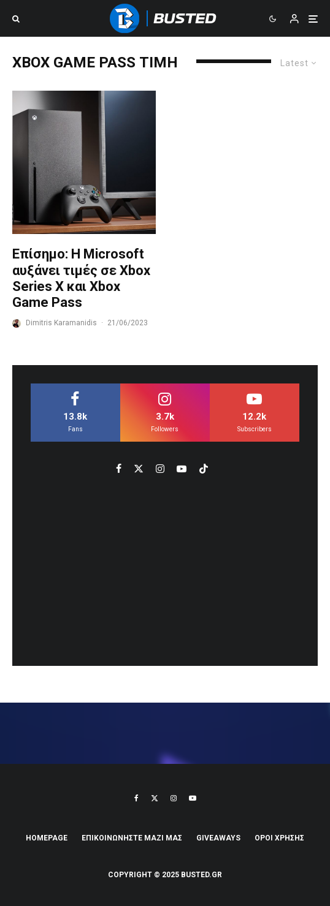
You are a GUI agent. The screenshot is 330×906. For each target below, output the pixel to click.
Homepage (46, 838)
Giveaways (218, 838)
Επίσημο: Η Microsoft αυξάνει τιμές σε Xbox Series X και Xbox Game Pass (81, 278)
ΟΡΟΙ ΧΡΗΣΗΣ (279, 838)
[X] (154, 798)
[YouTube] (192, 798)
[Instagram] (173, 798)
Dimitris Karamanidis (61, 323)
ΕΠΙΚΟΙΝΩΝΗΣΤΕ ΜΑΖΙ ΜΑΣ (132, 838)
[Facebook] (136, 798)
